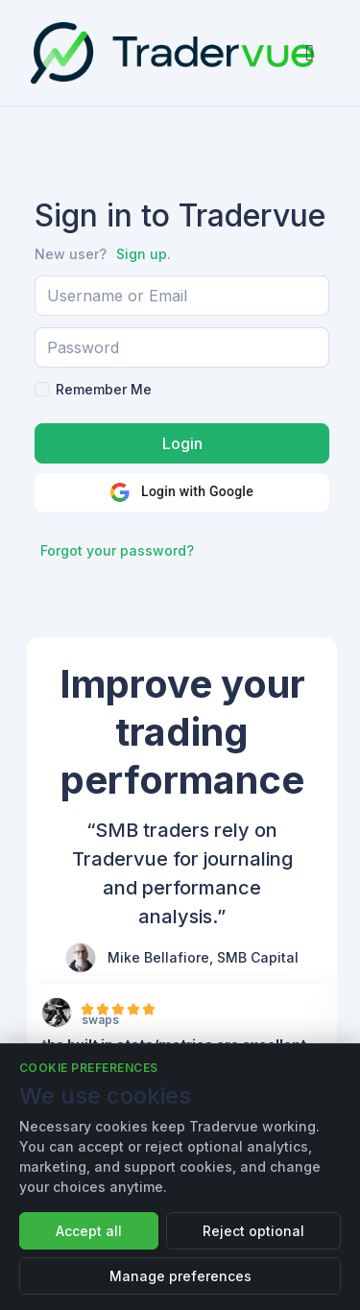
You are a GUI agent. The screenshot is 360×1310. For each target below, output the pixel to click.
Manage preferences (180, 1276)
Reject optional (253, 1231)
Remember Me (104, 389)
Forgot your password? (117, 550)
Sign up (141, 254)
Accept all (89, 1231)
